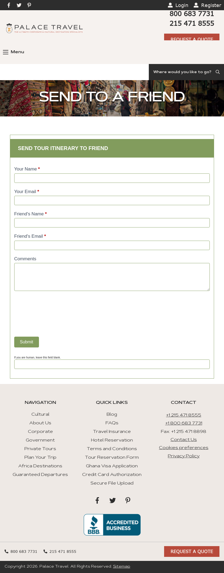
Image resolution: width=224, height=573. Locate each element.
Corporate (40, 432)
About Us (40, 423)
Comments (25, 258)
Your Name (27, 169)
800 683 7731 (191, 13)
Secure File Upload (112, 483)
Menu (13, 52)
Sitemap (121, 567)
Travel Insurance (112, 432)
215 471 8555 (191, 23)
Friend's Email (30, 236)
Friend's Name (30, 213)
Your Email (26, 191)
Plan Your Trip (40, 457)
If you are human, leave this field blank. (37, 357)
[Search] (186, 72)
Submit (26, 342)
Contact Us (184, 440)
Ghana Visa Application (112, 466)
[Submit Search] (218, 72)
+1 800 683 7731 (183, 423)
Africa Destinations (40, 466)
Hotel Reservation (112, 440)
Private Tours (40, 449)
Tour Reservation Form (112, 457)
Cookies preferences (183, 448)
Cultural (40, 414)
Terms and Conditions (112, 449)
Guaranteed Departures (40, 475)
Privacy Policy (184, 456)
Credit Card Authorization (112, 475)
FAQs (112, 423)
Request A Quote (192, 39)
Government (40, 440)
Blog (112, 414)
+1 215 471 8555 (183, 415)
